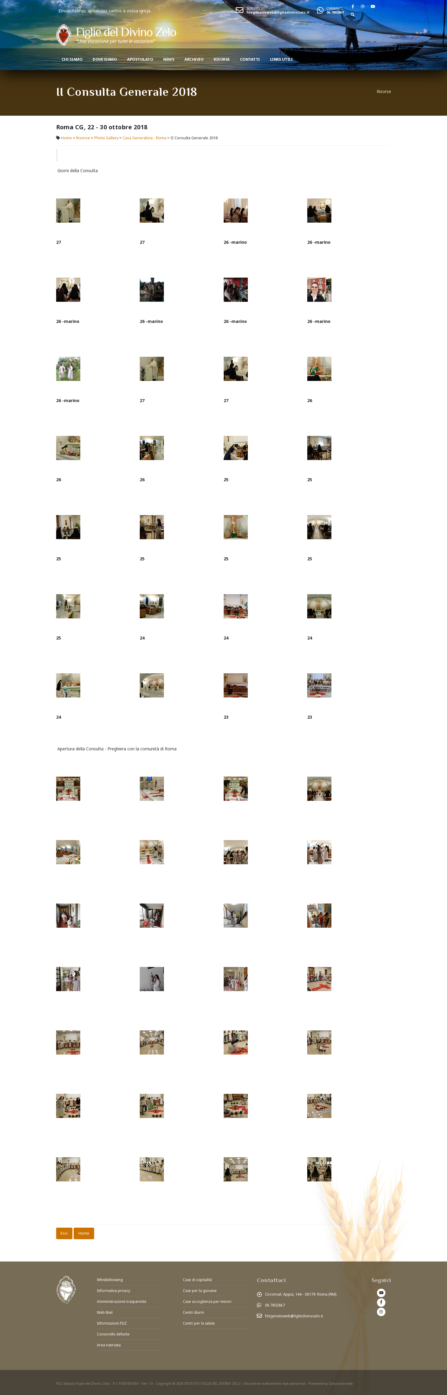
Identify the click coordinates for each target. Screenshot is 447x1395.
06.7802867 (335, 12)
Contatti (250, 59)
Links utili (281, 59)
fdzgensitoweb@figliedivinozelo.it (278, 12)
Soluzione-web (341, 1381)
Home (66, 137)
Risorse (222, 59)
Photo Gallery (106, 137)
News (168, 59)
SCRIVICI (253, 8)
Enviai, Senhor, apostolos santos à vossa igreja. (145, 11)
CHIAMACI (334, 8)
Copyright (164, 1381)
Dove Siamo (105, 59)
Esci (64, 1233)
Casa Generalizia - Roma (144, 137)
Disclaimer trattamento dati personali (275, 1381)
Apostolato (140, 59)
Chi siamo (72, 59)
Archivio (193, 59)
